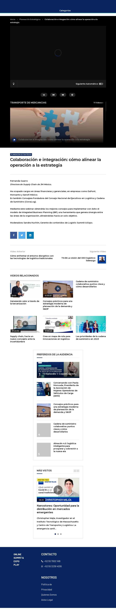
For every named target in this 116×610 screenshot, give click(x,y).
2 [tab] (58, 536)
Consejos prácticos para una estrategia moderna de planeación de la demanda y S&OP (57, 307)
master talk (43, 482)
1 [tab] (55, 536)
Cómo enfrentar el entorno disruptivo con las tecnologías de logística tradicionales (32, 259)
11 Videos (98, 105)
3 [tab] (61, 536)
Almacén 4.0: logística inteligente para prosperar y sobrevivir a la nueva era (65, 449)
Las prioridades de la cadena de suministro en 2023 (91, 339)
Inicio (12, 22)
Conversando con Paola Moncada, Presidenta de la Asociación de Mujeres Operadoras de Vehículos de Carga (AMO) (66, 391)
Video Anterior (17, 254)
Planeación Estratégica (29, 22)
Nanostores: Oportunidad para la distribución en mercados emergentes (58, 511)
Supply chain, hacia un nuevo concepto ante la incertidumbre (22, 341)
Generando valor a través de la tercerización (24, 304)
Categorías (65, 13)
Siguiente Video (98, 254)
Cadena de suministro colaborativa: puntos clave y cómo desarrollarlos (90, 286)
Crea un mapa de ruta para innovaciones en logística (56, 339)
